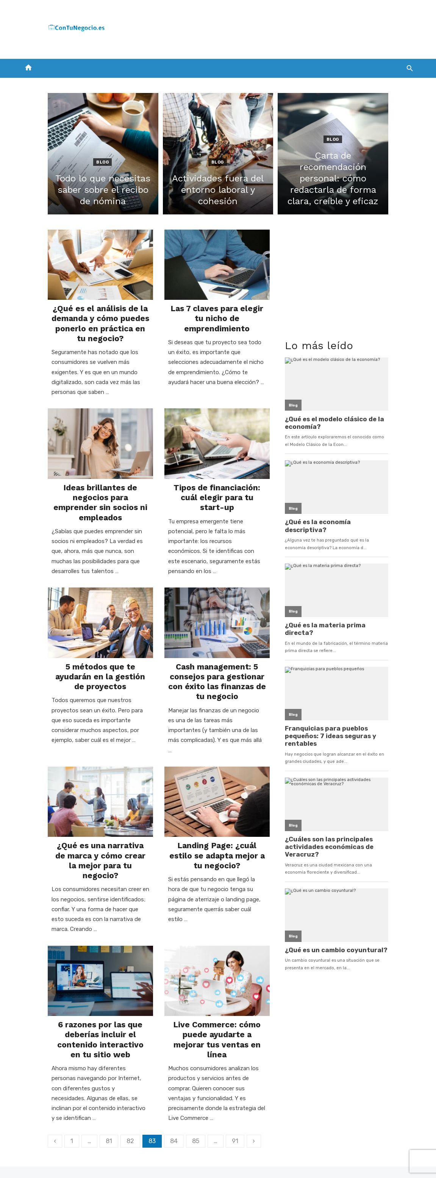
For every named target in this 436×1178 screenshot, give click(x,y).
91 (208, 1120)
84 (147, 1120)
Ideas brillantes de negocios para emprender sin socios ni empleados (82, 511)
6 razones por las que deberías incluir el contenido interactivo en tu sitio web (82, 1034)
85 (169, 1120)
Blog (84, 162)
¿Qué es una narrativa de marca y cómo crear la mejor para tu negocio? (83, 863)
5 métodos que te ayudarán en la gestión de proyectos (83, 677)
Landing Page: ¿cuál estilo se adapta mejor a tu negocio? (217, 858)
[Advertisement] (277, 28)
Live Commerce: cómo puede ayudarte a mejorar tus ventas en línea (217, 1034)
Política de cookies (283, 1161)
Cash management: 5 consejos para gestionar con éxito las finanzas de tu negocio (217, 687)
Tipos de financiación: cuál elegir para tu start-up (217, 506)
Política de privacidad (223, 1161)
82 (104, 1120)
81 (82, 1120)
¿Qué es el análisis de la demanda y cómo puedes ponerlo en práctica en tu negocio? (82, 335)
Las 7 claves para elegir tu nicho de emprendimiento (217, 325)
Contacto (173, 1161)
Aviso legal (330, 1161)
